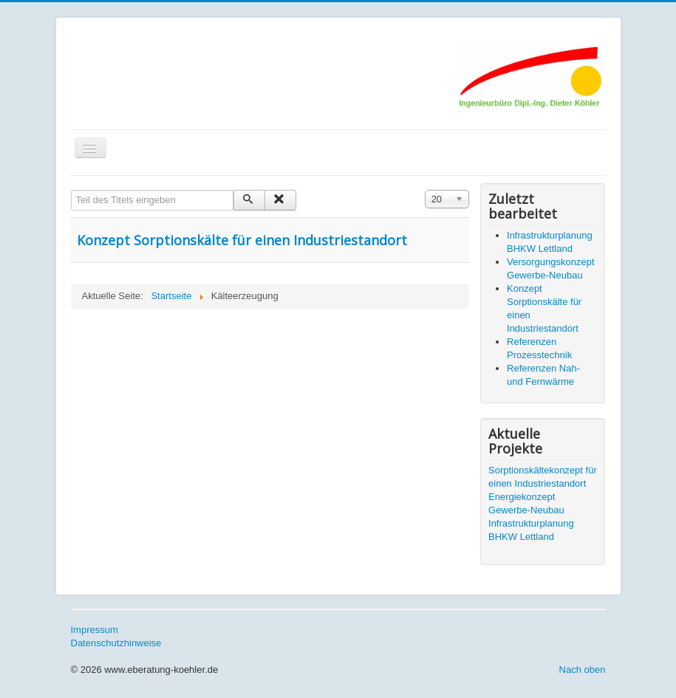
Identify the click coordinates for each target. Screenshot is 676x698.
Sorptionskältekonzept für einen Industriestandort (542, 477)
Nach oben (582, 669)
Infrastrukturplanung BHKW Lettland (531, 530)
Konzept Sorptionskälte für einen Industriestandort (242, 240)
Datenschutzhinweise (116, 643)
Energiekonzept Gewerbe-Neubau (526, 503)
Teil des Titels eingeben (71, 190)
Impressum (94, 629)
